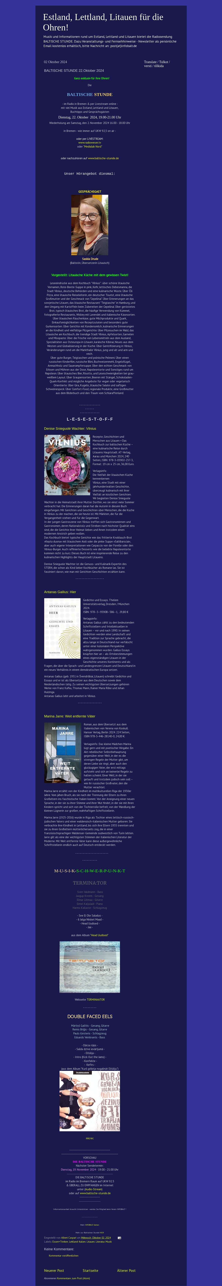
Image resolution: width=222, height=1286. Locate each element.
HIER (102, 1232)
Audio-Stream (93, 1189)
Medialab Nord (92, 146)
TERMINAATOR (96, 999)
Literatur (100, 1241)
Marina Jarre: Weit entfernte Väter (69, 716)
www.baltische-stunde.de (95, 1193)
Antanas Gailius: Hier (60, 592)
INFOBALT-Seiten (92, 1225)
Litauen (91, 1241)
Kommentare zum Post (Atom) (73, 1278)
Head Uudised (99, 935)
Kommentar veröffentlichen (63, 1255)
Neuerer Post (54, 1270)
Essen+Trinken (60, 1241)
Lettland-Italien (77, 1241)
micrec (90, 1138)
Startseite (90, 1270)
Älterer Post (126, 1270)
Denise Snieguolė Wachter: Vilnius (70, 428)
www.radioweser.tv (89, 142)
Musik (109, 1241)
